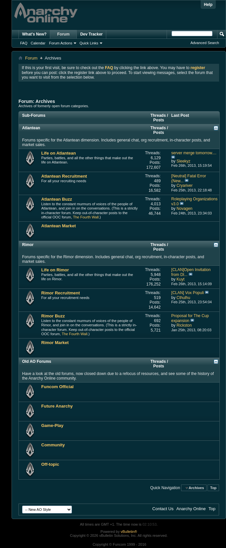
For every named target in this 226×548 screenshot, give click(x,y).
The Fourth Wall (86, 217)
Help (208, 4)
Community (53, 444)
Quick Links (89, 43)
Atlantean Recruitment (64, 176)
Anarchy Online (191, 508)
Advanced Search (204, 43)
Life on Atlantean (58, 153)
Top (213, 488)
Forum (63, 34)
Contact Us (163, 508)
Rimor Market (55, 342)
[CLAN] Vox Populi (187, 292)
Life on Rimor (55, 269)
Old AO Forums (36, 361)
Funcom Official (57, 386)
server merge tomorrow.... (193, 153)
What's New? (34, 34)
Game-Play (52, 425)
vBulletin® (129, 532)
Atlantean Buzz (56, 199)
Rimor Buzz (53, 315)
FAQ (23, 43)
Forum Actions (60, 43)
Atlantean (31, 128)
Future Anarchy (57, 406)
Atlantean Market (58, 225)
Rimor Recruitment (60, 292)
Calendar (38, 43)
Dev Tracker (91, 34)
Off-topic (50, 464)
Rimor (28, 244)
